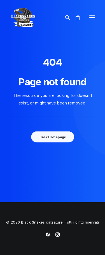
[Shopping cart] (75, 17)
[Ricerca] (65, 17)
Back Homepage (52, 137)
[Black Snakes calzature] (22, 17)
